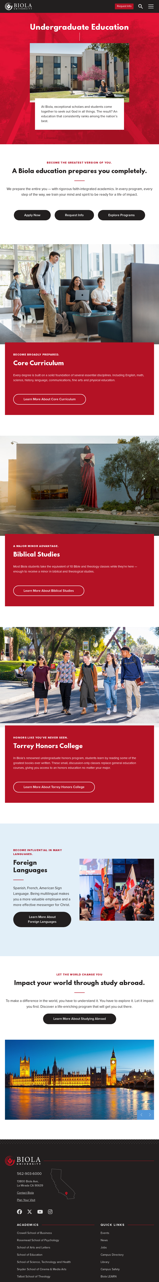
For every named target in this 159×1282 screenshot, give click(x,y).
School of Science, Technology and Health (44, 1262)
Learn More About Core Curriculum (50, 399)
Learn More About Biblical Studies (49, 591)
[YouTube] (40, 1212)
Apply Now (32, 215)
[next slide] (150, 1115)
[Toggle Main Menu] (151, 6)
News (104, 1240)
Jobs (104, 1247)
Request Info (124, 6)
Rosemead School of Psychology (38, 1240)
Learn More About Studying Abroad (79, 1019)
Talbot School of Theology (33, 1276)
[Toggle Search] (140, 6)
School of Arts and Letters (33, 1247)
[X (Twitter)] (29, 1212)
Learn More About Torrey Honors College (54, 787)
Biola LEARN (109, 1276)
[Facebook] (19, 1212)
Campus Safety (110, 1269)
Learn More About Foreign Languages (42, 919)
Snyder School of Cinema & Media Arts (41, 1269)
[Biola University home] (18, 6)
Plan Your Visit (26, 1200)
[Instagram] (50, 1212)
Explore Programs (121, 215)
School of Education (29, 1255)
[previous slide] (141, 1115)
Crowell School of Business (34, 1233)
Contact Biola (25, 1193)
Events (105, 1233)
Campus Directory (112, 1255)
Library (105, 1262)
